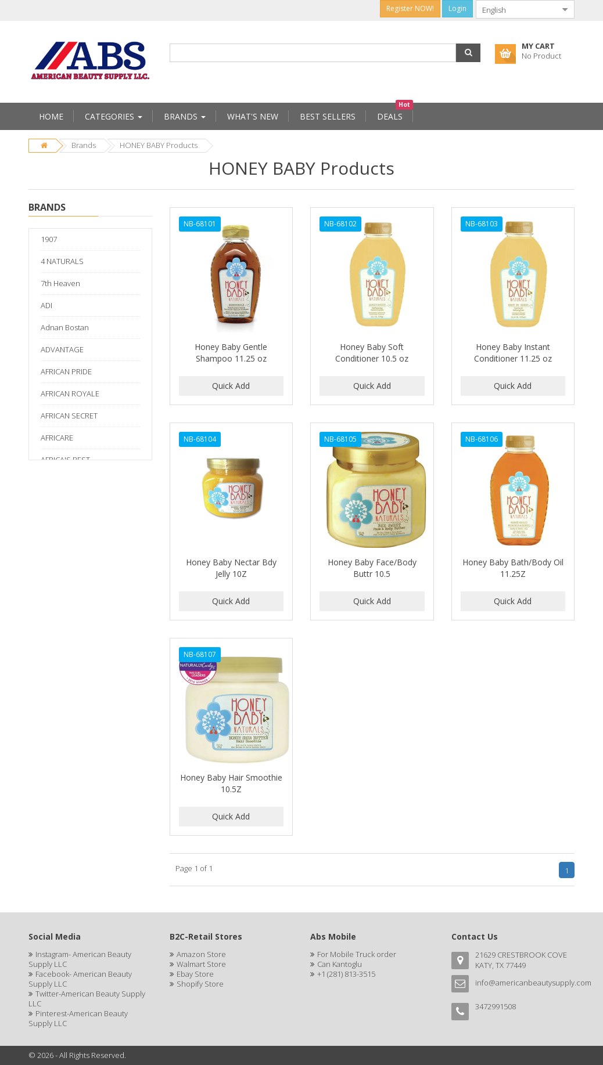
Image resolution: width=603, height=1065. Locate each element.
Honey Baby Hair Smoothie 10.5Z (231, 783)
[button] (468, 53)
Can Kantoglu (339, 964)
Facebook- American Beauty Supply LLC (80, 979)
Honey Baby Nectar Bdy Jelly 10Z (231, 568)
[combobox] (515, 9)
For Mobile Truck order (356, 954)
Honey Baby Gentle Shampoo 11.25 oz (231, 352)
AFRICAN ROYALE (70, 393)
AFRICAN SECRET (69, 415)
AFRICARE (57, 437)
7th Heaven (60, 283)
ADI (46, 305)
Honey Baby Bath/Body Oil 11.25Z (512, 568)
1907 (49, 239)
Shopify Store (200, 984)
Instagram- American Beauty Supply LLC (79, 959)
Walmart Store (201, 964)
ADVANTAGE (62, 349)
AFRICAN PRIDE (66, 371)
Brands (83, 145)
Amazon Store (201, 954)
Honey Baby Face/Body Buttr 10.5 (372, 568)
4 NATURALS (62, 261)
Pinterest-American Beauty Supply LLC (78, 1018)
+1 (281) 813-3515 (346, 974)
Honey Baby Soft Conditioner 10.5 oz (371, 352)
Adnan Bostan (65, 327)
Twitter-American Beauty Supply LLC (86, 998)
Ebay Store (195, 974)
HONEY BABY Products (159, 145)
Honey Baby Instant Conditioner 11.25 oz (513, 352)
